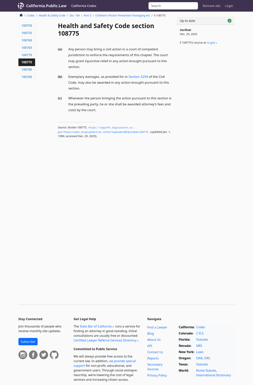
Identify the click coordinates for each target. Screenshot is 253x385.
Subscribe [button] (28, 341)
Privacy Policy (157, 375)
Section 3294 (138, 76)
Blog (150, 333)
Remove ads (211, 6)
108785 (27, 77)
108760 (27, 40)
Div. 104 (75, 15)
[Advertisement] (206, 112)
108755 (27, 33)
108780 (27, 69)
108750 (27, 25)
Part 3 (87, 15)
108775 (27, 62)
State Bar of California (95, 326)
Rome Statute (206, 370)
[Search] (173, 5)
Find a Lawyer (157, 327)
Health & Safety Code (52, 15)
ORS (207, 358)
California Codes (83, 6)
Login (229, 6)
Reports (153, 358)
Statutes (202, 339)
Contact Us (155, 352)
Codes (31, 15)
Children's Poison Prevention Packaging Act (122, 15)
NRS (199, 346)
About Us (154, 340)
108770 (27, 55)
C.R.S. (200, 333)
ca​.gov (211, 42)
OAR (199, 358)
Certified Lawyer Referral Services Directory (105, 340)
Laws (200, 352)
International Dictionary (213, 375)
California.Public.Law (46, 5)
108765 (27, 48)
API (149, 346)
